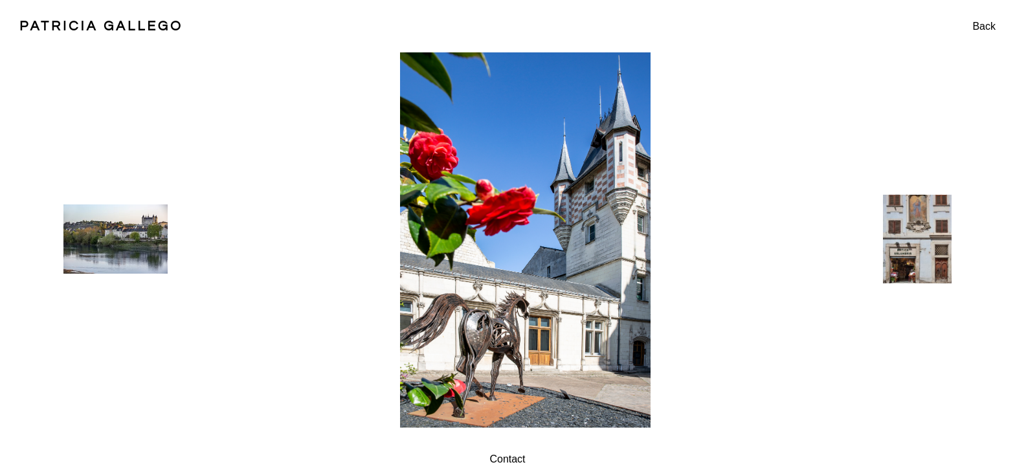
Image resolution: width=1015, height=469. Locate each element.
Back (984, 26)
